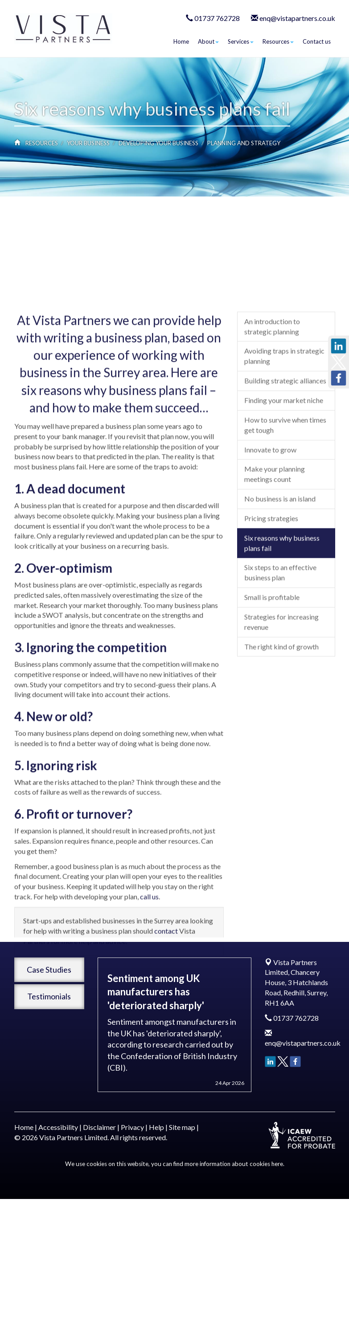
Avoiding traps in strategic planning (284, 480)
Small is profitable (272, 720)
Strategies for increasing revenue (281, 745)
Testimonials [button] (49, 996)
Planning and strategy (243, 143)
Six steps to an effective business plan (280, 696)
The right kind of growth (281, 770)
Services (241, 41)
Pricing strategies (271, 642)
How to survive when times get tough (285, 548)
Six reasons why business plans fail (282, 666)
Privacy (132, 1127)
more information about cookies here (234, 1163)
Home (181, 41)
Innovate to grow (270, 573)
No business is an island (280, 622)
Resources (278, 41)
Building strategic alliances (285, 504)
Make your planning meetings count (274, 597)
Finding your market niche (283, 524)
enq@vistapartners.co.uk (297, 18)
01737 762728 (217, 18)
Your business (88, 143)
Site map (182, 1127)
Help (156, 1127)
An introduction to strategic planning (272, 450)
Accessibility (58, 1127)
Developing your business (158, 143)
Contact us (317, 41)
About (208, 41)
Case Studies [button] (49, 969)
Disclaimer (99, 1127)
